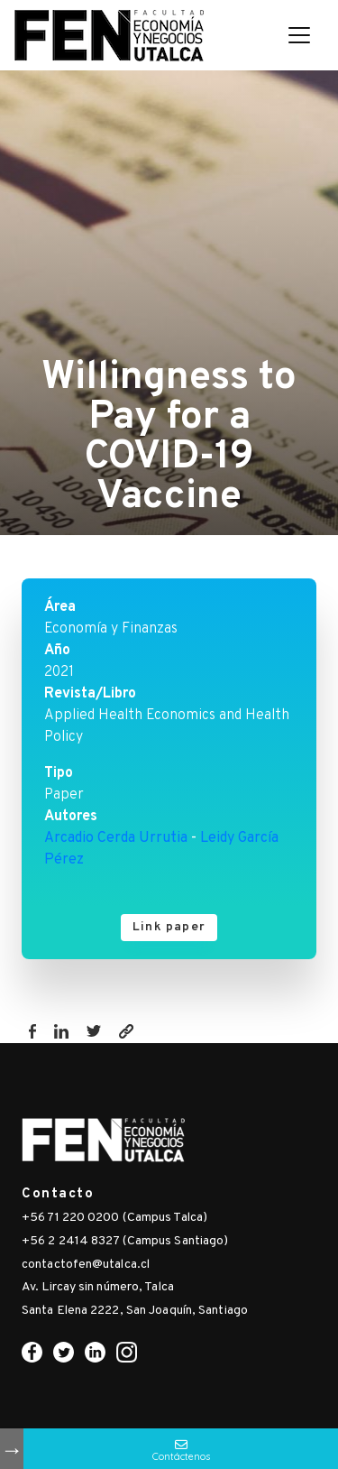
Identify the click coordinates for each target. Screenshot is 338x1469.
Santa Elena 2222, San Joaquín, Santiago (135, 1310)
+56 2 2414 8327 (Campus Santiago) (125, 1241)
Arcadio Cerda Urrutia (115, 838)
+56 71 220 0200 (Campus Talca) (114, 1217)
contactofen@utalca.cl (86, 1264)
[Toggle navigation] (299, 35)
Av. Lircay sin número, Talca (98, 1287)
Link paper (169, 927)
